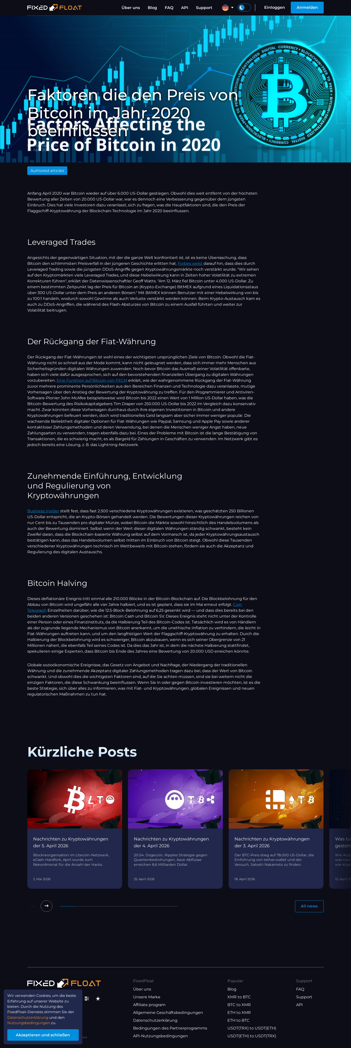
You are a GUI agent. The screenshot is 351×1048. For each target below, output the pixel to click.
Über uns (131, 7)
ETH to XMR (239, 1012)
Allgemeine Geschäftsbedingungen (168, 1012)
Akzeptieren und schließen (46, 1034)
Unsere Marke (146, 997)
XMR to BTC (239, 997)
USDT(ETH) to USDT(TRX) (251, 1036)
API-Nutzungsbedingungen (160, 1036)
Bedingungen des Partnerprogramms (170, 1028)
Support (204, 7)
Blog (152, 7)
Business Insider (43, 511)
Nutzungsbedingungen (31, 1021)
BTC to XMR (239, 1004)
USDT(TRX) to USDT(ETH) (251, 1028)
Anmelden (307, 7)
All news (309, 906)
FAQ (169, 7)
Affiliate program (149, 1004)
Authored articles (47, 170)
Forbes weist (190, 263)
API (184, 7)
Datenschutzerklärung (155, 1020)
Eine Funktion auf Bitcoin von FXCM (92, 380)
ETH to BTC (238, 1020)
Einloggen (274, 7)
